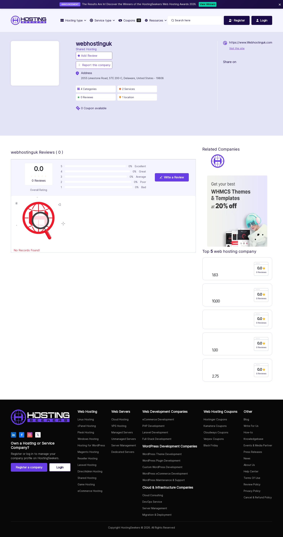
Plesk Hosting (86, 432)
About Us (249, 464)
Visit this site (237, 48)
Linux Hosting (86, 419)
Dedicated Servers (122, 451)
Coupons (129, 20)
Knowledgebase (253, 438)
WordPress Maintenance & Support (163, 480)
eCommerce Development (158, 419)
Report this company (94, 65)
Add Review (87, 55)
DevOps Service (152, 501)
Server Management (123, 445)
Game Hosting (86, 484)
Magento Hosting (88, 451)
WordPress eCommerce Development (165, 473)
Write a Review (172, 177)
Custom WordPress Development (162, 467)
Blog (246, 419)
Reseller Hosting (87, 458)
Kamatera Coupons (215, 425)
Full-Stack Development (156, 438)
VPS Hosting (118, 425)
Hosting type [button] (73, 20)
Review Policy (252, 484)
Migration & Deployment (157, 514)
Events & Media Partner (258, 445)
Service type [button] (102, 20)
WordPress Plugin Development (161, 460)
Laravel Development (155, 432)
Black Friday (211, 445)
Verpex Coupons (214, 438)
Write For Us (251, 425)
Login (60, 467)
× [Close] (279, 4)
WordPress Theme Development (162, 454)
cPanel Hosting (87, 425)
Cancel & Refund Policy (258, 497)
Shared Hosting (87, 477)
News (247, 458)
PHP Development (153, 425)
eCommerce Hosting (90, 490)
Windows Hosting (88, 438)
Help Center (251, 471)
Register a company (29, 467)
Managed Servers (122, 432)
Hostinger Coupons (215, 419)
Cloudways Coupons (216, 432)
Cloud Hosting (120, 419)
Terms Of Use (252, 477)
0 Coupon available (93, 108)
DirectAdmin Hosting (90, 471)
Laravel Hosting (87, 464)
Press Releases (253, 451)
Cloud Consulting (152, 495)
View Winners (207, 4)
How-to (248, 432)
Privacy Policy (252, 490)
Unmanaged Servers (123, 438)
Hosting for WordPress (91, 445)
